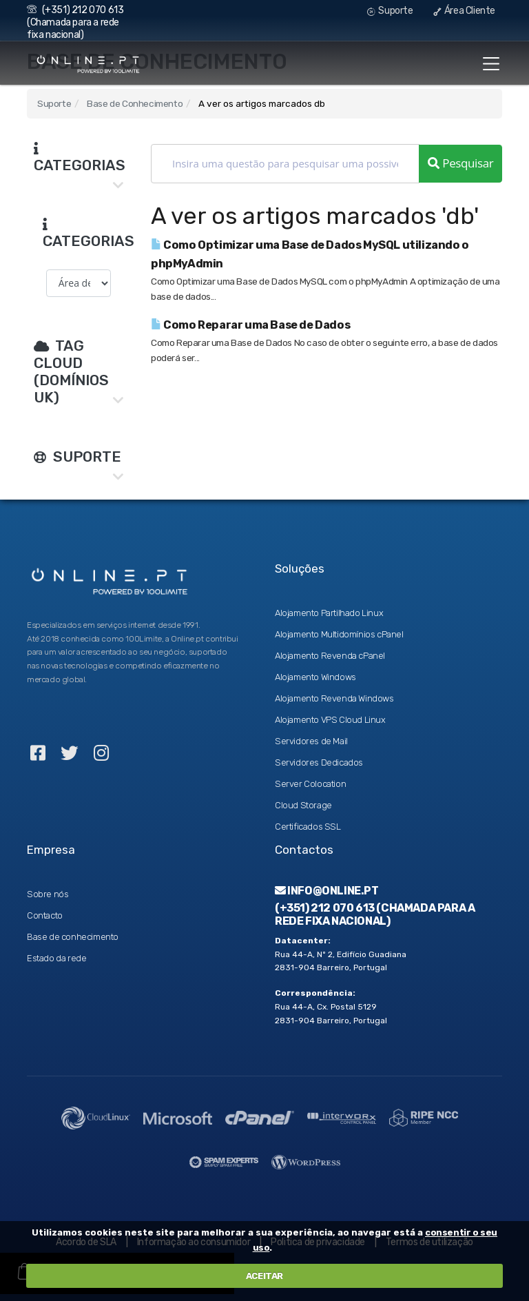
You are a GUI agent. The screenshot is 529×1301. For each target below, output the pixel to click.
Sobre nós (47, 894)
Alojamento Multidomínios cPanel (339, 634)
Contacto (45, 915)
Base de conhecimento (72, 937)
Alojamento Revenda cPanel (330, 655)
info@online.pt (327, 890)
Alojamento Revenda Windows (334, 698)
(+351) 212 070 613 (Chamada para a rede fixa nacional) (75, 22)
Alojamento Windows (315, 677)
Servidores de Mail (311, 741)
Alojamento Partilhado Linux (329, 613)
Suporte (390, 11)
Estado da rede (56, 958)
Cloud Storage (303, 805)
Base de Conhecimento (135, 103)
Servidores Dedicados (319, 762)
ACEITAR (264, 1276)
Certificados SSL (308, 826)
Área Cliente (464, 11)
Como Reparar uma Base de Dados (250, 324)
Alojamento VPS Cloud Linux (330, 720)
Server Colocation (310, 784)
